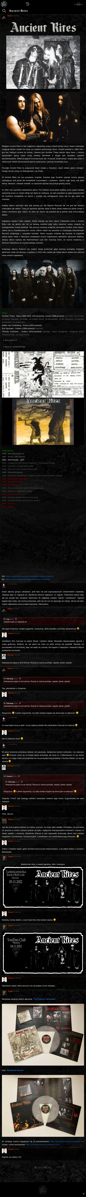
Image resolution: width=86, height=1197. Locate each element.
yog (7, 619)
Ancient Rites (18, 10)
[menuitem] (84, 1177)
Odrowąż (9, 679)
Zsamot (9, 776)
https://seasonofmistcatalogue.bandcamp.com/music (28, 579)
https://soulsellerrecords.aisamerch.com (42, 1144)
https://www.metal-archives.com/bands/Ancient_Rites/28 (30, 576)
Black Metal (43, 1167)
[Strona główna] (4, 4)
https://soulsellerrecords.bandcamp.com (67, 1141)
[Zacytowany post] (16, 619)
